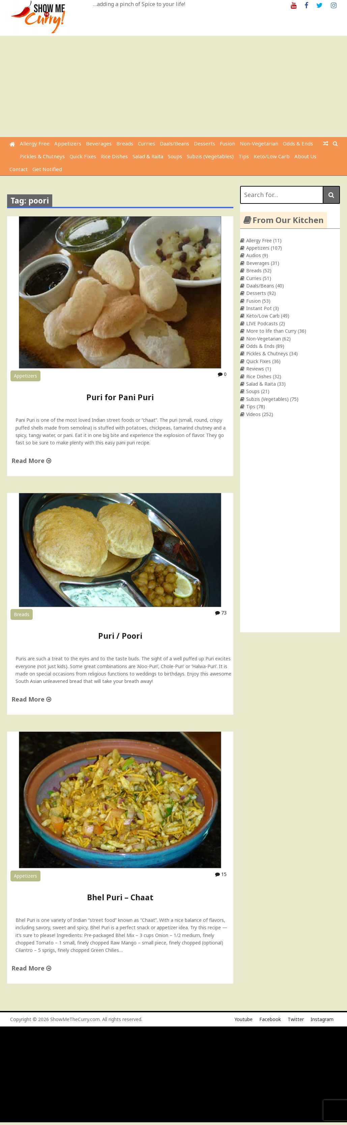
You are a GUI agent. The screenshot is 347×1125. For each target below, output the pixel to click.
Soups (175, 156)
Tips (243, 156)
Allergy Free (35, 143)
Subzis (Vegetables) (210, 156)
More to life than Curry (271, 331)
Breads (124, 143)
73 (221, 612)
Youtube (243, 1019)
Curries (146, 143)
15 (221, 874)
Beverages (99, 143)
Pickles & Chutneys (42, 156)
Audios (253, 255)
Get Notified (47, 169)
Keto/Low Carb (272, 156)
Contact (18, 169)
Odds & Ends (298, 143)
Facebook (270, 1019)
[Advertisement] (174, 86)
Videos (253, 414)
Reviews (255, 368)
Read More (31, 461)
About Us (305, 156)
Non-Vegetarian (259, 143)
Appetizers (67, 143)
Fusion (227, 143)
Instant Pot (259, 308)
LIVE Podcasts (262, 323)
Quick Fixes (82, 156)
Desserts (204, 143)
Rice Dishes (114, 156)
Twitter (296, 1019)
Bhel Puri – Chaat (120, 897)
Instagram (322, 1019)
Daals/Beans (174, 143)
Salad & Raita (148, 156)
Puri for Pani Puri (120, 397)
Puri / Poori (120, 635)
